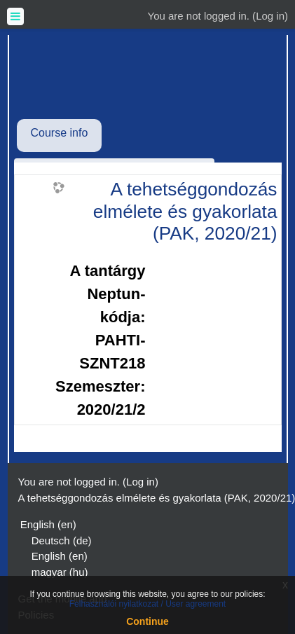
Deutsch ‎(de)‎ (62, 540)
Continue (147, 621)
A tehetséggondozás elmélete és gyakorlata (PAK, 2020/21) (185, 211)
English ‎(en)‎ (48, 524)
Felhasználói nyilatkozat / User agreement (147, 604)
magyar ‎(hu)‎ (60, 572)
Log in (270, 16)
